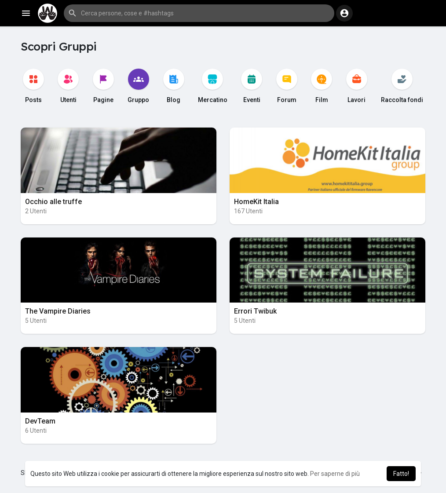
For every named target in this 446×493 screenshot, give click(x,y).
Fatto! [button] (401, 473)
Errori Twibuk (255, 311)
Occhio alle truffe (53, 201)
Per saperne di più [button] (335, 473)
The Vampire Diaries (58, 311)
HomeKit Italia (256, 201)
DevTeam (40, 421)
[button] (199, 13)
